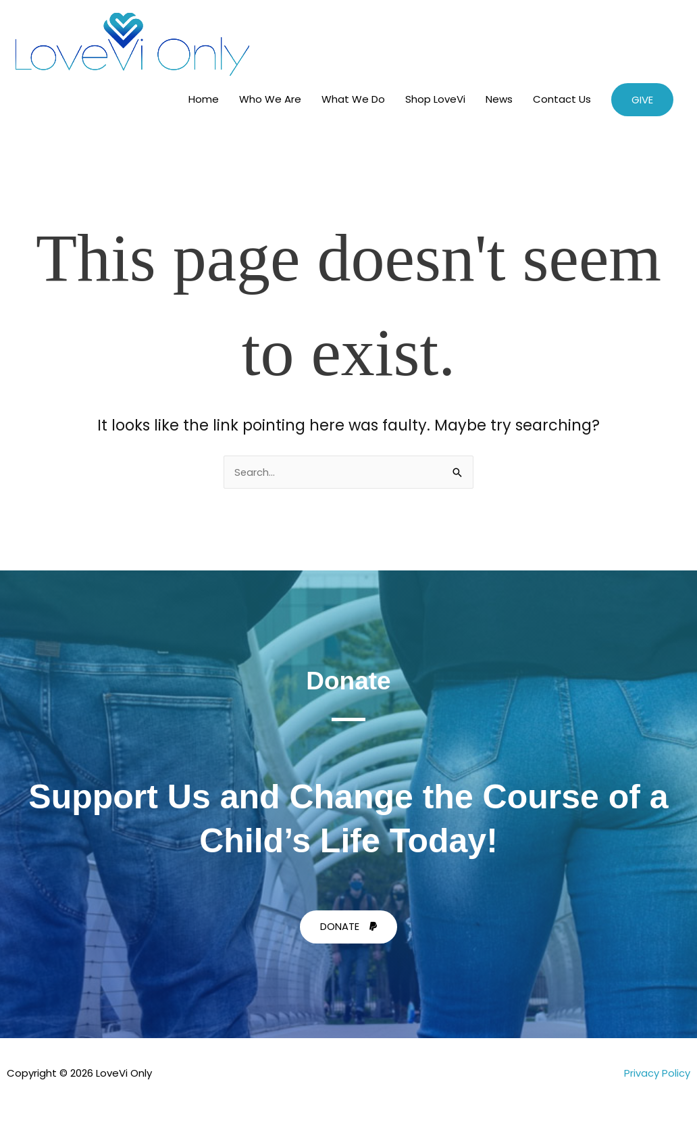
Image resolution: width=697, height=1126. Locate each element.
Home (203, 99)
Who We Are (270, 99)
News (499, 99)
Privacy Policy (657, 1073)
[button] (642, 99)
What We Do (353, 99)
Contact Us (562, 99)
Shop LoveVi (435, 99)
